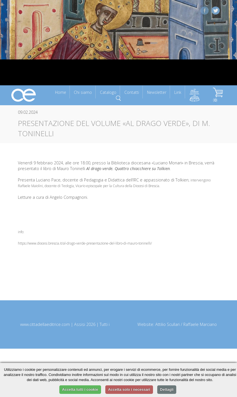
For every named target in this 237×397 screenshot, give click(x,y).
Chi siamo (83, 92)
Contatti (131, 92)
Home (60, 92)
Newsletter (156, 92)
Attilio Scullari (167, 324)
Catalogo (108, 92)
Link (177, 92)
